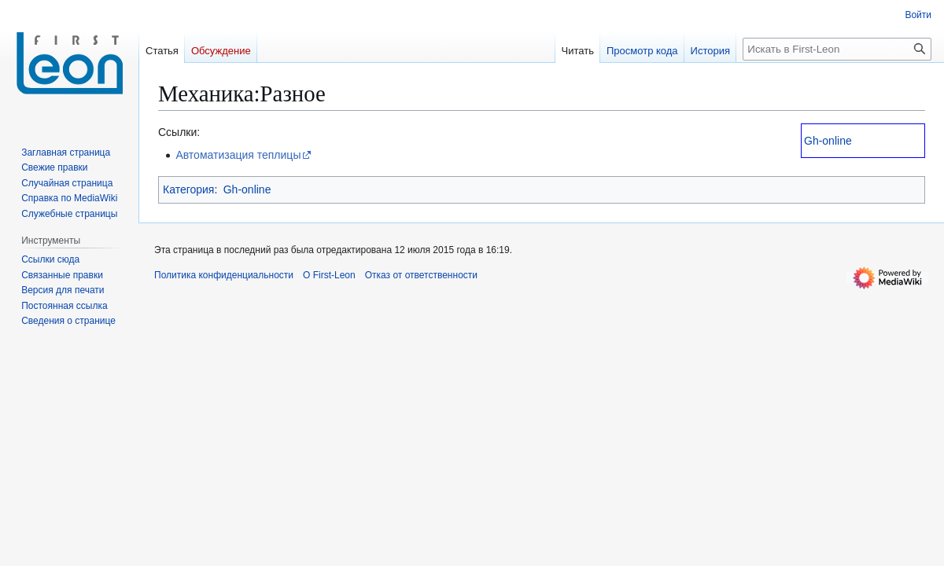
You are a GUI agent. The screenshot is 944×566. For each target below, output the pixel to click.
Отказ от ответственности (421, 275)
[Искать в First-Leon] (837, 49)
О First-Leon (329, 275)
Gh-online (828, 140)
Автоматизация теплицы (238, 155)
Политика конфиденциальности (223, 275)
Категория (188, 189)
